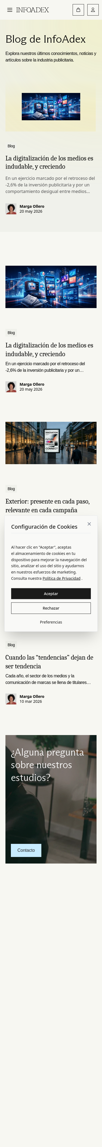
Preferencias (51, 621)
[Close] (89, 524)
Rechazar (51, 607)
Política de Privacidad (61, 578)
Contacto (26, 850)
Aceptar (51, 593)
